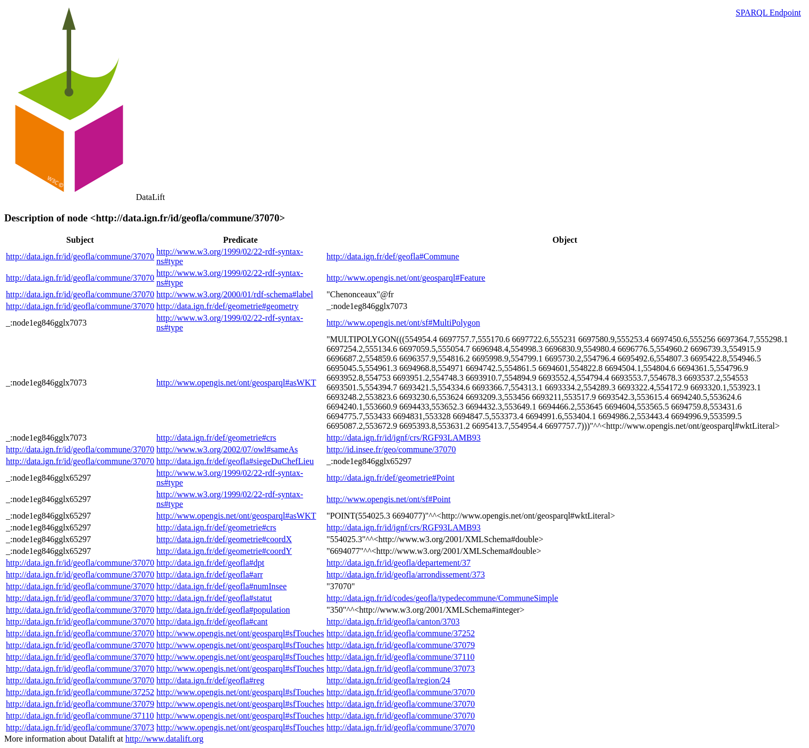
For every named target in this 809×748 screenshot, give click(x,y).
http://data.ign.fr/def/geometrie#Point (390, 477)
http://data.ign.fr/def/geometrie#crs (216, 437)
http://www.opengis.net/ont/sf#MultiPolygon (403, 322)
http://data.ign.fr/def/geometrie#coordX (224, 539)
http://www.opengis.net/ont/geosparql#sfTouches (240, 633)
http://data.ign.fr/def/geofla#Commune (392, 256)
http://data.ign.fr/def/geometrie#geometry (227, 306)
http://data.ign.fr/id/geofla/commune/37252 (400, 633)
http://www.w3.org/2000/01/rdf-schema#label (234, 294)
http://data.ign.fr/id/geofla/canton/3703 (393, 621)
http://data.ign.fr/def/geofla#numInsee (221, 586)
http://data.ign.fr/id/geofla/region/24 (388, 680)
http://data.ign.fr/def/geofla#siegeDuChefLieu (235, 461)
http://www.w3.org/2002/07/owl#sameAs (226, 449)
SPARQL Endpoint (768, 12)
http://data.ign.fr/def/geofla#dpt (210, 562)
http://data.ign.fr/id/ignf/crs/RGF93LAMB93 (403, 437)
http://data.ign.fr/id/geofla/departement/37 (398, 562)
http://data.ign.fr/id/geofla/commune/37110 (400, 656)
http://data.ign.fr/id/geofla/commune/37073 (400, 668)
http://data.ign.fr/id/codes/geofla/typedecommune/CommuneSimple (442, 598)
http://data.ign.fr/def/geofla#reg (210, 680)
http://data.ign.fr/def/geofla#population (223, 609)
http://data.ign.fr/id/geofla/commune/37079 (400, 645)
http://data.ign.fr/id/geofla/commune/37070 (80, 256)
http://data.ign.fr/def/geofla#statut (214, 598)
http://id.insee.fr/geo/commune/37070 (391, 449)
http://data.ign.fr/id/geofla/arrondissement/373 (405, 574)
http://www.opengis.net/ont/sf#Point (388, 499)
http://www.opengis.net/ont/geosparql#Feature (405, 277)
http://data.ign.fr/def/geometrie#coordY (224, 551)
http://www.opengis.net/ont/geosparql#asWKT (236, 382)
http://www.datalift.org (164, 738)
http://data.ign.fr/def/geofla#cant (212, 621)
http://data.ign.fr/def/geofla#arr (209, 574)
